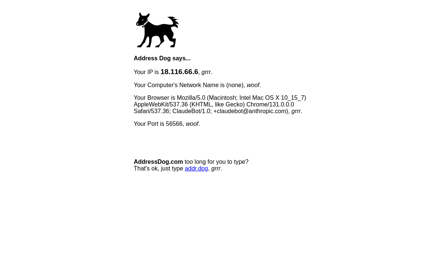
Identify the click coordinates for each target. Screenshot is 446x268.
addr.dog (196, 168)
